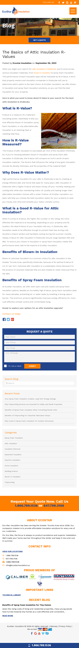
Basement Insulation (13, 458)
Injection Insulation (13, 464)
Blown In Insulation (13, 481)
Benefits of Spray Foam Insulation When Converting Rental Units (33, 412)
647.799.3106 (55, 510)
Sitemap (53, 632)
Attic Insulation (11, 446)
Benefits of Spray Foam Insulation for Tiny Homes (28, 611)
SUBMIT (35, 367)
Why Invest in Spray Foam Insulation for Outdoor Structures (31, 424)
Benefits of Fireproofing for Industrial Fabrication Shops (29, 418)
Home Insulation (12, 470)
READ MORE (8, 621)
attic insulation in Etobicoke (44, 70)
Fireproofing (10, 487)
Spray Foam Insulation (14, 441)
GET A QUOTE (39, 40)
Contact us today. (12, 314)
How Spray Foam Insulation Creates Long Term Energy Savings (32, 400)
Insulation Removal (13, 452)
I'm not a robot (14, 367)
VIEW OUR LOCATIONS (13, 556)
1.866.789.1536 (25, 510)
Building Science (11, 476)
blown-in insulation (43, 74)
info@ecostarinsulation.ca (18, 571)
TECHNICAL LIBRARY (12, 601)
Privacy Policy (65, 632)
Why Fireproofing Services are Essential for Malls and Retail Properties (36, 406)
